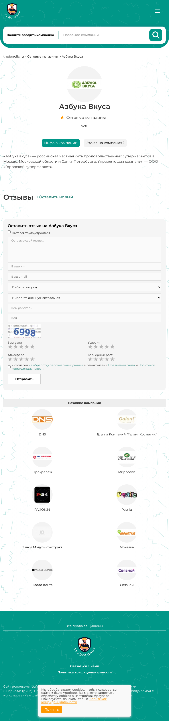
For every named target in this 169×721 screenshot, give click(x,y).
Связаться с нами (84, 666)
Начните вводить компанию (30, 35)
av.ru (84, 126)
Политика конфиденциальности (84, 672)
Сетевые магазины (42, 57)
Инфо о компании (60, 143)
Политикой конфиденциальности (74, 700)
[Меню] (157, 11)
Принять (52, 709)
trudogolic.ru (13, 57)
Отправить (24, 379)
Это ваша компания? (105, 143)
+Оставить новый (55, 197)
